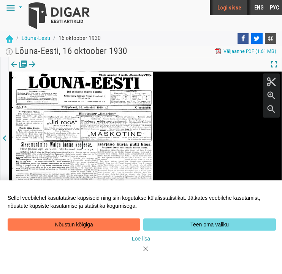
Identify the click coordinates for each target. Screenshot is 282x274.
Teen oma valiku (209, 224)
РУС (274, 8)
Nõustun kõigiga (74, 224)
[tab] (19, 70)
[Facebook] (243, 38)
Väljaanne (19, 70)
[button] (13, 8)
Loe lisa (141, 239)
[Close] (141, 253)
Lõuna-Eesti (36, 38)
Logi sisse (229, 8)
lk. (46, 70)
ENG (259, 8)
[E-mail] (270, 38)
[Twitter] (257, 38)
